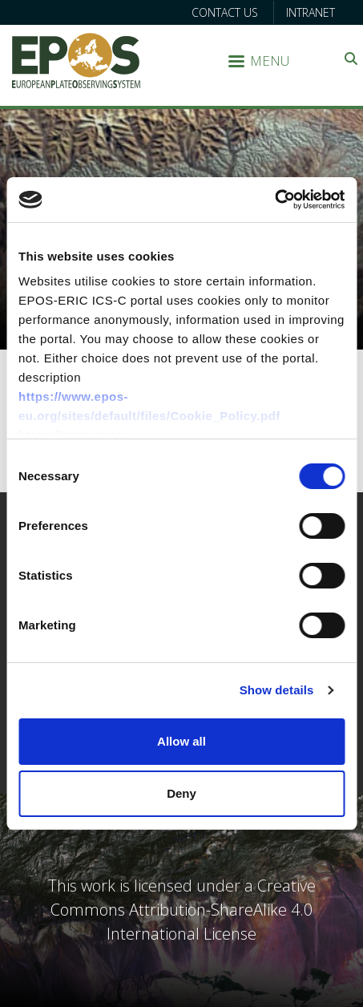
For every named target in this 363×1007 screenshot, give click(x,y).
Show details (277, 690)
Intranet (310, 12)
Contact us (225, 12)
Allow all (181, 741)
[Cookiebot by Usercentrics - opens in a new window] (274, 199)
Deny (181, 793)
